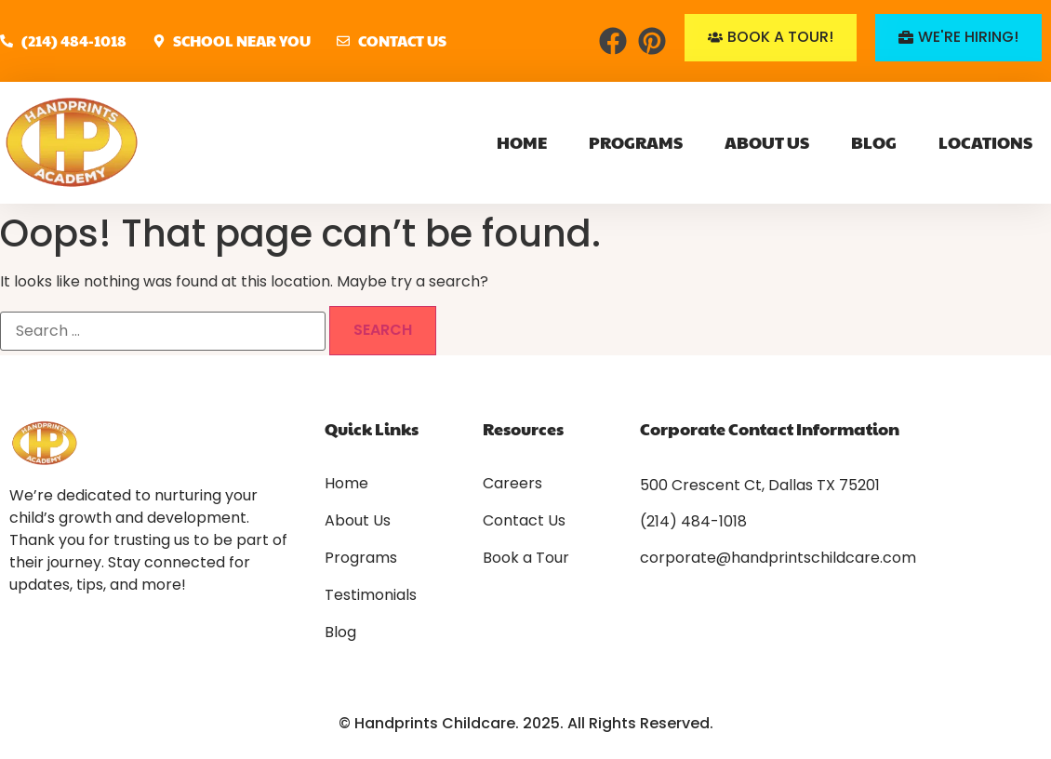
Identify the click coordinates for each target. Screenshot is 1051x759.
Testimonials (371, 595)
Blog (874, 141)
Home (522, 141)
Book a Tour (526, 558)
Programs (636, 141)
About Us (767, 141)
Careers (512, 483)
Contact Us (524, 521)
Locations (985, 141)
